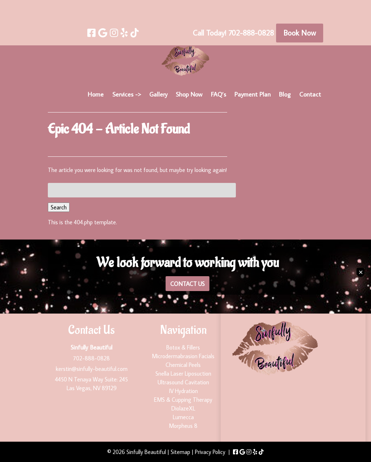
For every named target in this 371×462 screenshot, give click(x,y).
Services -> (126, 94)
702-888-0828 (91, 358)
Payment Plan (252, 94)
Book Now (299, 33)
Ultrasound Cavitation (183, 382)
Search (59, 207)
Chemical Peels (183, 364)
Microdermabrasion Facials (183, 356)
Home (96, 94)
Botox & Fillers (183, 347)
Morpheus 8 (183, 425)
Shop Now (189, 94)
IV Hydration (183, 390)
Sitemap (180, 451)
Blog (285, 94)
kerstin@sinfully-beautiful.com (92, 368)
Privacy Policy (210, 451)
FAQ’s (218, 94)
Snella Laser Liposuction (183, 373)
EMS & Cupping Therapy (183, 399)
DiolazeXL (183, 408)
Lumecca (183, 417)
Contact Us (187, 283)
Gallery (158, 94)
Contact (310, 94)
